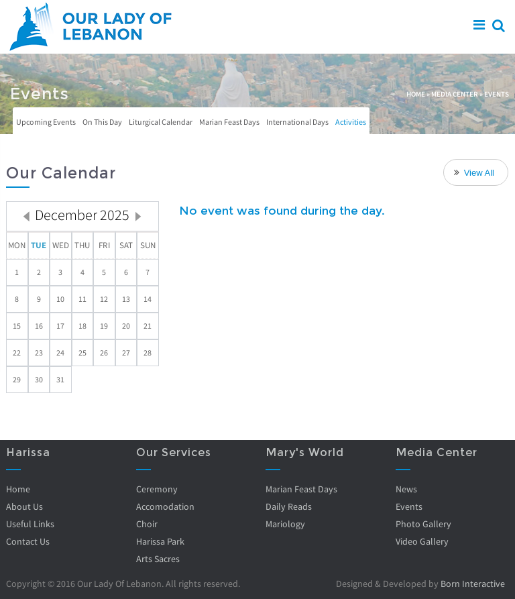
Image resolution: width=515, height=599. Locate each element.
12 (104, 299)
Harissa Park (160, 541)
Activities (350, 122)
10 (60, 299)
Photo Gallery (423, 524)
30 (39, 379)
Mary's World (305, 452)
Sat (126, 245)
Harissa (28, 452)
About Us (24, 506)
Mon (16, 245)
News (406, 489)
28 (148, 352)
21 (148, 326)
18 (82, 326)
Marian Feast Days (229, 122)
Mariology (285, 524)
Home (415, 94)
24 (60, 352)
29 (17, 379)
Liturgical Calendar (160, 122)
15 (17, 326)
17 (60, 326)
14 (148, 299)
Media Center (454, 94)
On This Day (102, 122)
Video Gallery (422, 541)
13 (126, 299)
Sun (148, 245)
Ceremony (157, 489)
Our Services (173, 452)
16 (39, 326)
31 (60, 379)
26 (104, 352)
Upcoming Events (46, 122)
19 (104, 326)
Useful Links (30, 524)
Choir (147, 524)
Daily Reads (289, 506)
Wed (60, 245)
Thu (82, 245)
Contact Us (28, 541)
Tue (38, 245)
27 (126, 352)
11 (82, 299)
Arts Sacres (158, 559)
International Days (297, 122)
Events (409, 506)
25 (82, 352)
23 (39, 352)
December (82, 214)
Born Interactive (473, 584)
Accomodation (165, 506)
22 (17, 352)
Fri (104, 245)
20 (126, 326)
